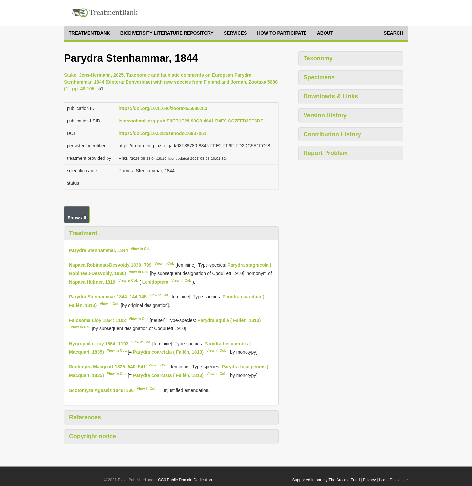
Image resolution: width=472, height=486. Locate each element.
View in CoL (140, 249)
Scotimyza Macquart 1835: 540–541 (107, 366)
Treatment (83, 233)
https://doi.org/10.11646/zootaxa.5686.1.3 (163, 108)
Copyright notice (92, 436)
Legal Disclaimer (393, 480)
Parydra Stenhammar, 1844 (98, 249)
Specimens (319, 77)
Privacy (369, 480)
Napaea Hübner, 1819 (92, 281)
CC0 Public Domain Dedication (185, 480)
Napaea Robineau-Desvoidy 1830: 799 (110, 265)
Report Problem (326, 153)
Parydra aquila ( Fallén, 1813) (229, 320)
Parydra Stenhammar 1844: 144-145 (108, 296)
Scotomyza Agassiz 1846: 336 (101, 390)
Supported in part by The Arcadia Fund (326, 480)
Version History (325, 115)
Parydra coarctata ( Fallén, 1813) (168, 351)
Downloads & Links (331, 96)
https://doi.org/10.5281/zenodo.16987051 (162, 133)
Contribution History (332, 134)
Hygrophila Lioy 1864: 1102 (98, 343)
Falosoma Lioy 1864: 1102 (97, 320)
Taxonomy (318, 58)
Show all (77, 217)
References (85, 417)
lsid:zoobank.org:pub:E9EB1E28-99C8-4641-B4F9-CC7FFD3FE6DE (191, 120)
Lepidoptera (155, 281)
